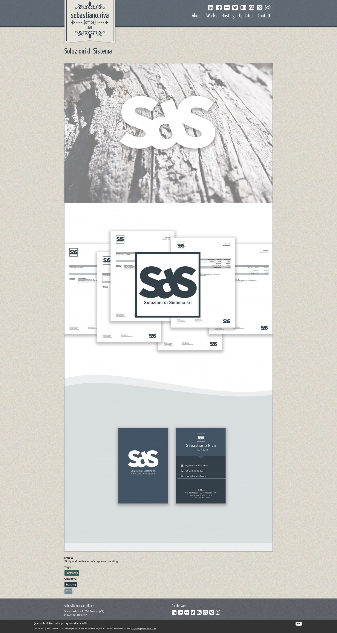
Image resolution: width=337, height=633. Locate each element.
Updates (246, 16)
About (197, 16)
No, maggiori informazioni (144, 630)
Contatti (264, 16)
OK (298, 625)
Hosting (228, 16)
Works (211, 16)
